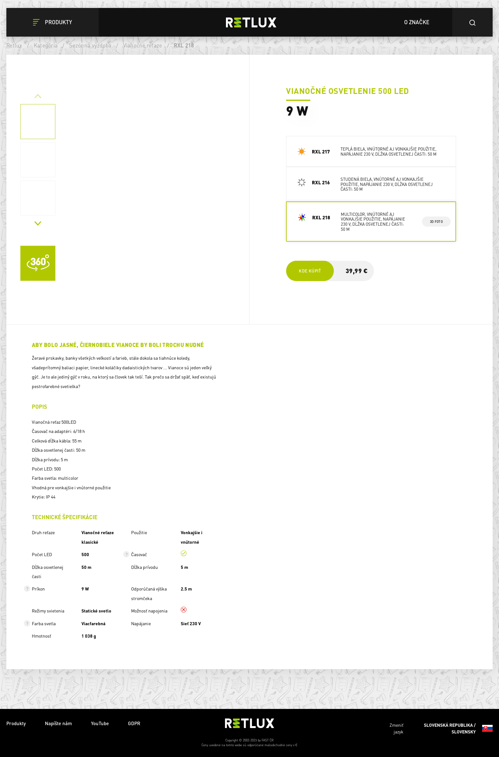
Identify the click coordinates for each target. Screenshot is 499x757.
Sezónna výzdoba (90, 45)
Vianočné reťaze (142, 45)
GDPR (134, 723)
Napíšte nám (58, 723)
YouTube (100, 723)
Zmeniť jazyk (441, 728)
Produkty (16, 723)
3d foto (436, 221)
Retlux (14, 45)
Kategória (46, 45)
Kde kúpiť (310, 270)
